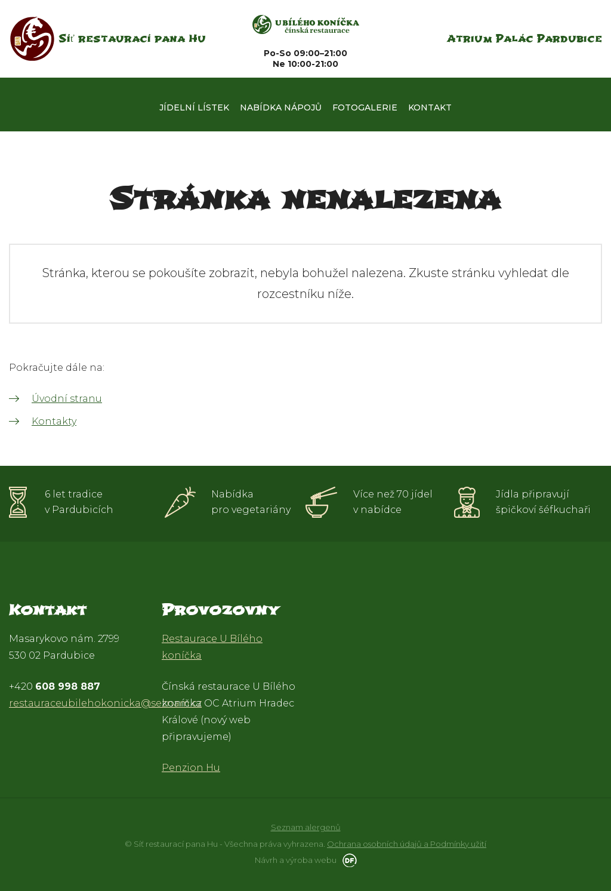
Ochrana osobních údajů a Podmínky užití (406, 844)
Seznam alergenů (306, 827)
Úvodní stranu (67, 398)
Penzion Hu (191, 767)
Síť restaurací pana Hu (132, 38)
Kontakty (54, 421)
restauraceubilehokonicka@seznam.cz (105, 703)
